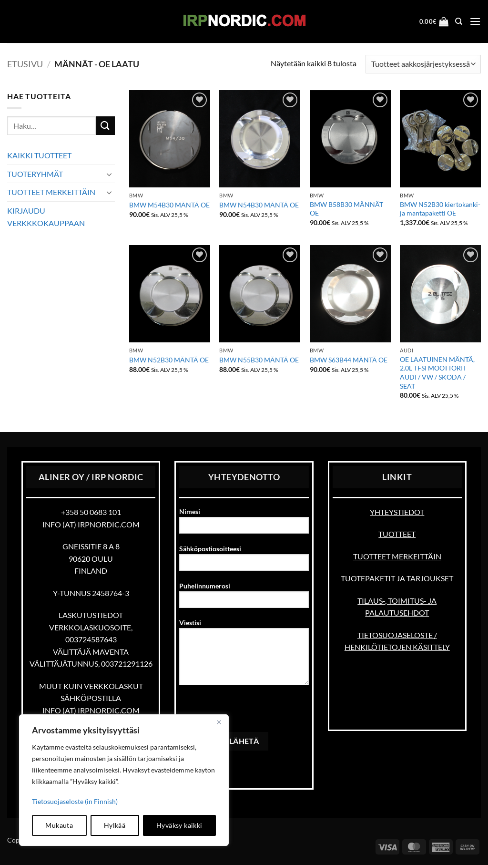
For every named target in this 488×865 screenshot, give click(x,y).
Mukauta (59, 825)
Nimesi (243, 523)
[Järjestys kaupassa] (423, 64)
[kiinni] (218, 722)
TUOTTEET (397, 533)
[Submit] (105, 125)
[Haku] (458, 21)
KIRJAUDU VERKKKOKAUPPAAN (46, 216)
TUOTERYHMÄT (35, 173)
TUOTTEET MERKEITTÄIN (51, 191)
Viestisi (243, 655)
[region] (124, 780)
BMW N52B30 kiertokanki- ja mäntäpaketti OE (440, 208)
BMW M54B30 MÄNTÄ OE (169, 205)
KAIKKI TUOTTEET (39, 155)
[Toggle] (109, 174)
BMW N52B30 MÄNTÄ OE (169, 360)
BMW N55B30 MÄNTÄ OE (259, 360)
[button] (434, 21)
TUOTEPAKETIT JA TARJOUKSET (397, 578)
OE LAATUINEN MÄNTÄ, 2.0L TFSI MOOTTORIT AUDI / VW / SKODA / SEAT (437, 372)
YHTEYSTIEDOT (397, 511)
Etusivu (25, 64)
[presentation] (251, 713)
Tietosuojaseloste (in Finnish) (75, 801)
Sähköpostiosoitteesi (243, 561)
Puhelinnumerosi (243, 598)
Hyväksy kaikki (179, 825)
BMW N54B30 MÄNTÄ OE (259, 205)
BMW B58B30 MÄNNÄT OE (346, 208)
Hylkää (115, 825)
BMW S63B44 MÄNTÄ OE (348, 360)
